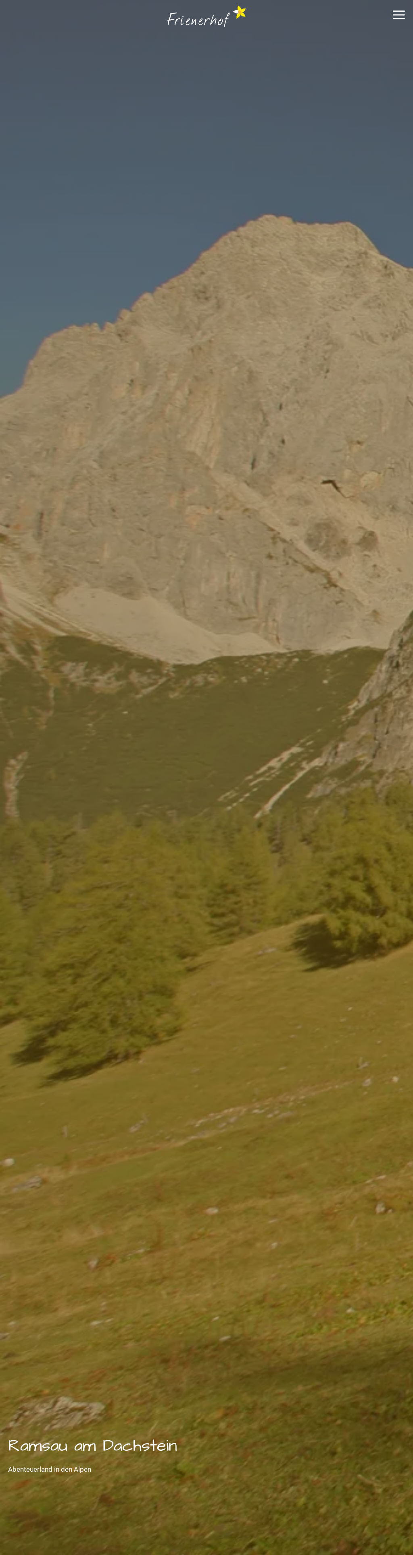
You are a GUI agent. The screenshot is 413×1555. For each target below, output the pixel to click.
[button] (399, 18)
